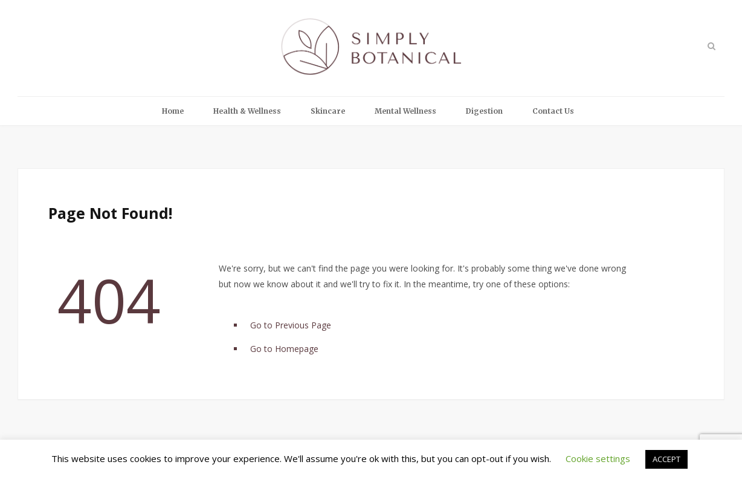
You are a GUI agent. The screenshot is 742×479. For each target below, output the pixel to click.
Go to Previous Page (290, 325)
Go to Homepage (284, 348)
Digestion (484, 111)
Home (173, 111)
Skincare (328, 111)
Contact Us (553, 111)
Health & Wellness (247, 111)
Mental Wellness (405, 111)
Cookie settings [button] (598, 458)
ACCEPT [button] (666, 459)
